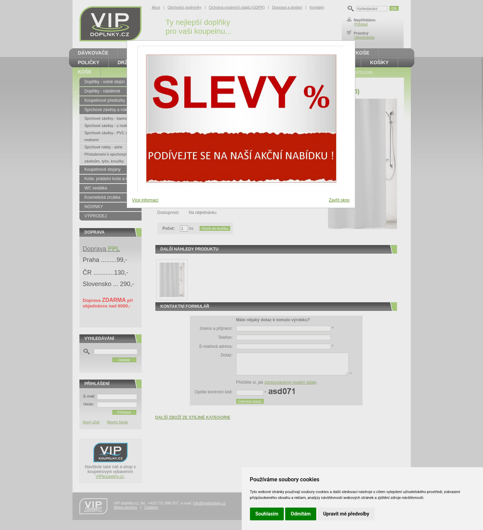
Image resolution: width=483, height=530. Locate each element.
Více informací (145, 200)
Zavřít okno (339, 200)
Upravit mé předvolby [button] (346, 514)
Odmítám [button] (301, 514)
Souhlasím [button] (267, 514)
